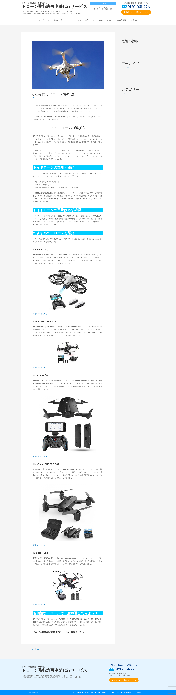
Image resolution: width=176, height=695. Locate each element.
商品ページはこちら (40, 314)
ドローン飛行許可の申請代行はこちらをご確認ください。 (59, 632)
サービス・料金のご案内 (78, 20)
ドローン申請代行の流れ (103, 20)
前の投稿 (34, 649)
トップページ (43, 20)
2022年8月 (126, 67)
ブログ (34, 98)
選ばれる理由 (58, 20)
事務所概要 (121, 20)
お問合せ (134, 20)
